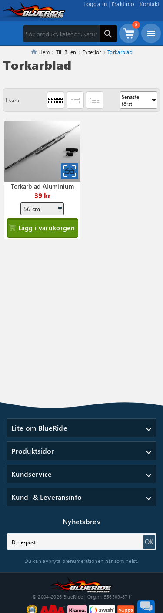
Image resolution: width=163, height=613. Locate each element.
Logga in (95, 3)
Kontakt (150, 3)
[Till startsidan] (81, 583)
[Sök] (70, 33)
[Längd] (42, 208)
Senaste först (139, 100)
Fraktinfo (123, 3)
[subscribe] (81, 541)
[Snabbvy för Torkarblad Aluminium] (69, 171)
